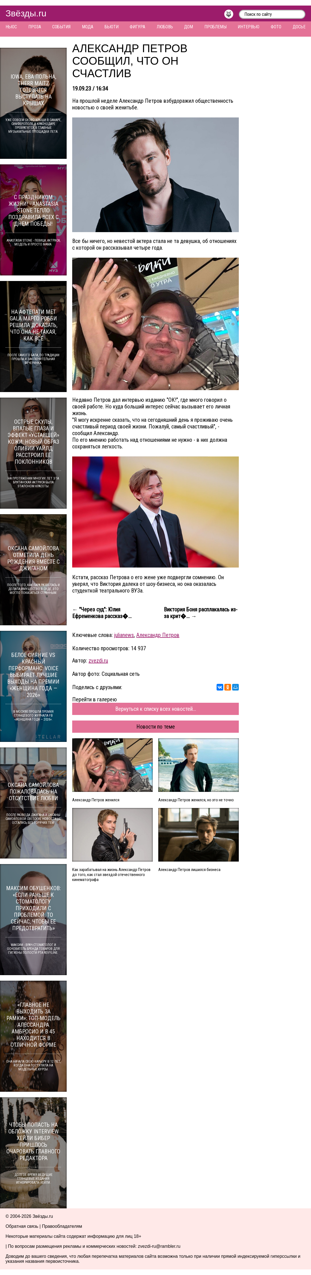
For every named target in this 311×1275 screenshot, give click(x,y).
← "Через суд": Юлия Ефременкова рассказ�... (102, 612)
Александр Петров (157, 635)
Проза (34, 26)
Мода (87, 26)
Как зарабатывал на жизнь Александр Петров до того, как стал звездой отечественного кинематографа (111, 874)
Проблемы (215, 26)
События (61, 26)
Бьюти (112, 26)
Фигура (137, 26)
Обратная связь (22, 1226)
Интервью (248, 26)
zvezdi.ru (98, 660)
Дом (188, 26)
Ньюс (11, 26)
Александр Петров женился (95, 799)
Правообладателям (62, 1226)
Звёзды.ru (26, 13)
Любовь (165, 26)
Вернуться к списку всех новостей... (155, 709)
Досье (299, 26)
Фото (276, 26)
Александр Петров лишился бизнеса (189, 869)
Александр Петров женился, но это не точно (196, 799)
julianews (124, 635)
